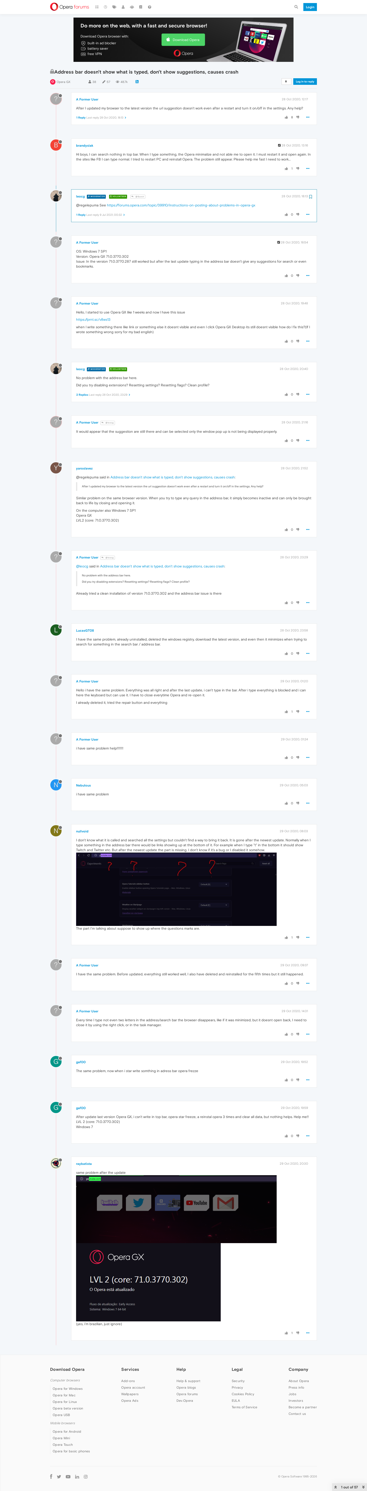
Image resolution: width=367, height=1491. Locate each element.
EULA (236, 1400)
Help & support (188, 1381)
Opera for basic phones (71, 1451)
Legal (237, 1369)
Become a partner (303, 1407)
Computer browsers (65, 1380)
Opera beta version (68, 1408)
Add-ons (128, 1381)
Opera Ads (129, 1400)
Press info (296, 1387)
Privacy (237, 1387)
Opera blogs (186, 1387)
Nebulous (83, 785)
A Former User (87, 99)
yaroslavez (84, 468)
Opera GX (63, 82)
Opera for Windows (68, 1388)
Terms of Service (244, 1407)
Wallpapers (130, 1394)
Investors (296, 1400)
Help (181, 1369)
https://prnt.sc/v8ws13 (93, 319)
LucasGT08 (85, 630)
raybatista (84, 1164)
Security (238, 1381)
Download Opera (186, 40)
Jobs (292, 1394)
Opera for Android (67, 1431)
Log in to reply (305, 81)
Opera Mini (61, 1438)
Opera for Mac (64, 1395)
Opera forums (187, 1394)
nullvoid (82, 831)
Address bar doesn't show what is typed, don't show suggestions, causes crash (172, 477)
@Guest (138, 197)
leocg (80, 196)
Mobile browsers (62, 1423)
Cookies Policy (243, 1394)
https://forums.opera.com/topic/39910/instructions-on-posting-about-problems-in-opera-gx (181, 205)
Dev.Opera (184, 1400)
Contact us (297, 1414)
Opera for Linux (65, 1402)
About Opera (299, 1381)
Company (298, 1369)
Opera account (133, 1387)
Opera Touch (63, 1444)
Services (130, 1369)
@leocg (108, 423)
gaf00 (81, 1062)
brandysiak (84, 145)
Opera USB (61, 1415)
